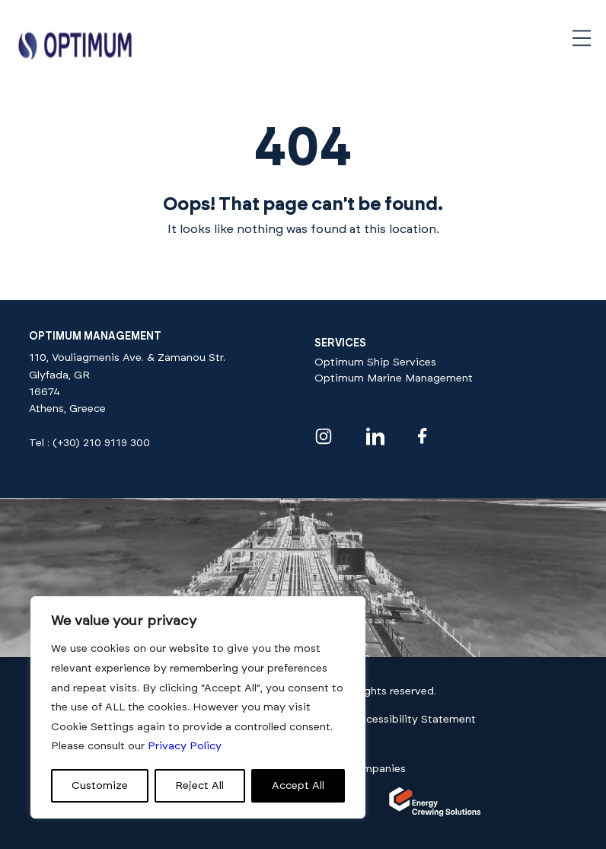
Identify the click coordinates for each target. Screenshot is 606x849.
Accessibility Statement (414, 719)
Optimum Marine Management (393, 378)
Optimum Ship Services (375, 362)
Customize (100, 785)
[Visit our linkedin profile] (375, 436)
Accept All (298, 785)
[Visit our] (435, 814)
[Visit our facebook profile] (422, 436)
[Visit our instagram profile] (323, 436)
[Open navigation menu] (582, 38)
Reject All (199, 785)
